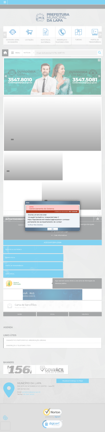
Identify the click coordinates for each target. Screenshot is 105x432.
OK (53, 229)
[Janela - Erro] (52, 216)
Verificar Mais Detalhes (35, 225)
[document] (52, 216)
